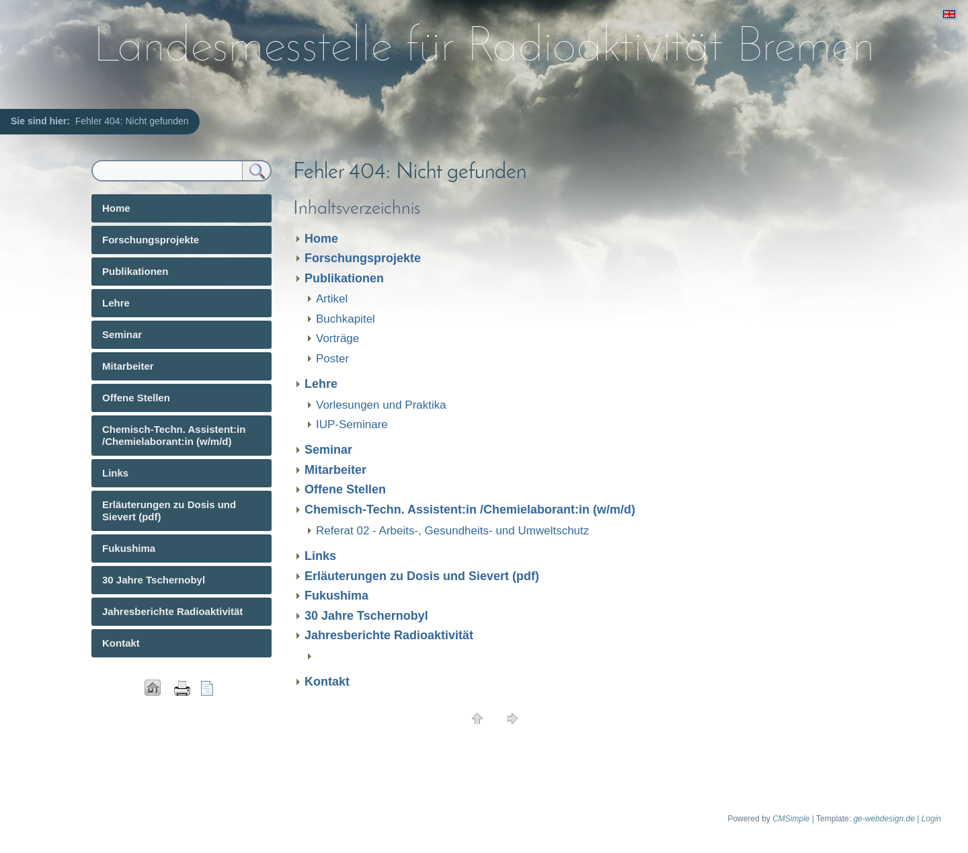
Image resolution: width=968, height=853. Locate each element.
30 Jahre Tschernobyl (366, 615)
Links (320, 556)
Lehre (321, 384)
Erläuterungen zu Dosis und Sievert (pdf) (422, 576)
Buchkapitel (345, 319)
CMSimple (790, 818)
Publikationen (344, 278)
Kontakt (327, 681)
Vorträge (337, 338)
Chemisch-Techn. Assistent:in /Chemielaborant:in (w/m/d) (470, 509)
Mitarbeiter (335, 470)
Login (931, 818)
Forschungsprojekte (363, 258)
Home (321, 238)
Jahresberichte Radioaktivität (389, 635)
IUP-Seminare (352, 424)
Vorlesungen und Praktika (381, 405)
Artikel (332, 298)
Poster (332, 358)
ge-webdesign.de (883, 818)
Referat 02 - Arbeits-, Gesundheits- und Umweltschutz (452, 530)
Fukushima (336, 595)
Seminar (328, 449)
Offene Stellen (345, 489)
